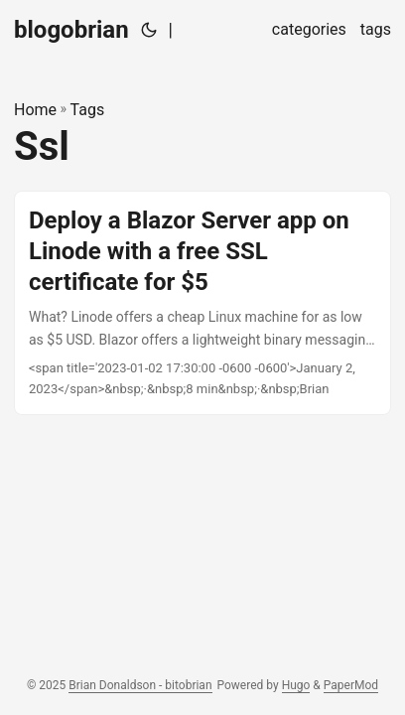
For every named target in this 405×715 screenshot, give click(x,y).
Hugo (296, 685)
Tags (87, 109)
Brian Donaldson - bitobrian (139, 685)
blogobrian (71, 30)
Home (35, 109)
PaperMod (351, 685)
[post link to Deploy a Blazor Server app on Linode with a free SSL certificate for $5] (202, 303)
